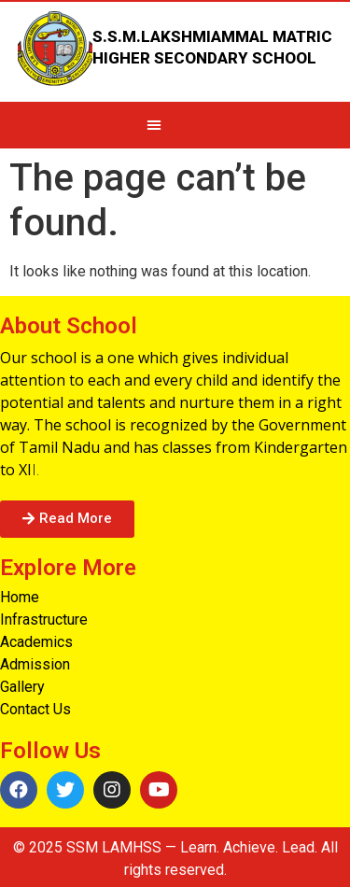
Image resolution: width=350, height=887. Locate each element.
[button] (67, 519)
